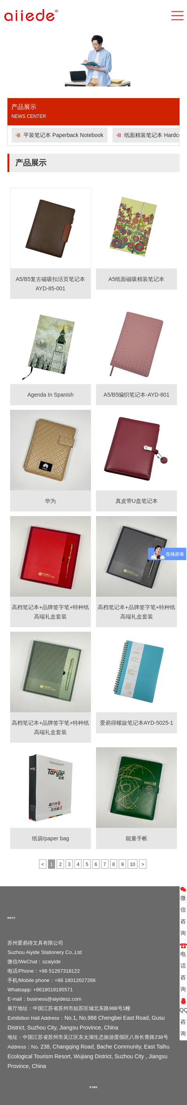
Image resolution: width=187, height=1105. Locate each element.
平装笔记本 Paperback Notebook (63, 135)
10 (132, 864)
